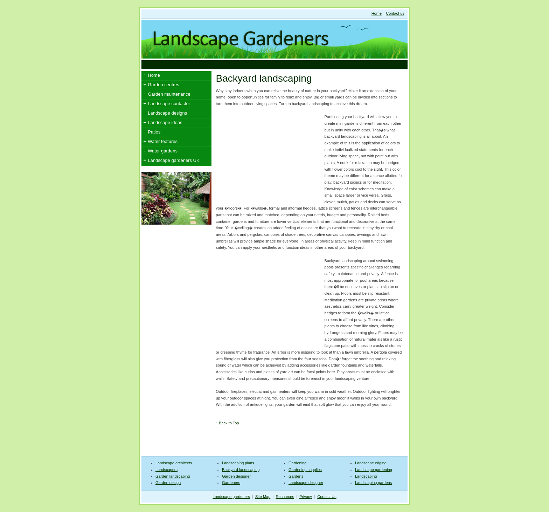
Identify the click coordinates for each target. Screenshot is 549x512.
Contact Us (326, 496)
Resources (285, 496)
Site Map (262, 496)
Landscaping (366, 476)
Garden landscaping (172, 476)
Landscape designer (306, 482)
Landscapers (166, 469)
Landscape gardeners (231, 496)
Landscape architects (173, 463)
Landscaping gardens (373, 482)
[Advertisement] (268, 64)
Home (376, 13)
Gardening (297, 463)
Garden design (168, 482)
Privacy (305, 496)
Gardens (296, 476)
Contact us (395, 13)
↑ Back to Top (227, 423)
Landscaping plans (238, 463)
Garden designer (236, 476)
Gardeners (231, 482)
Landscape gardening (373, 469)
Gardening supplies (305, 469)
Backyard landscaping (241, 469)
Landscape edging (371, 463)
